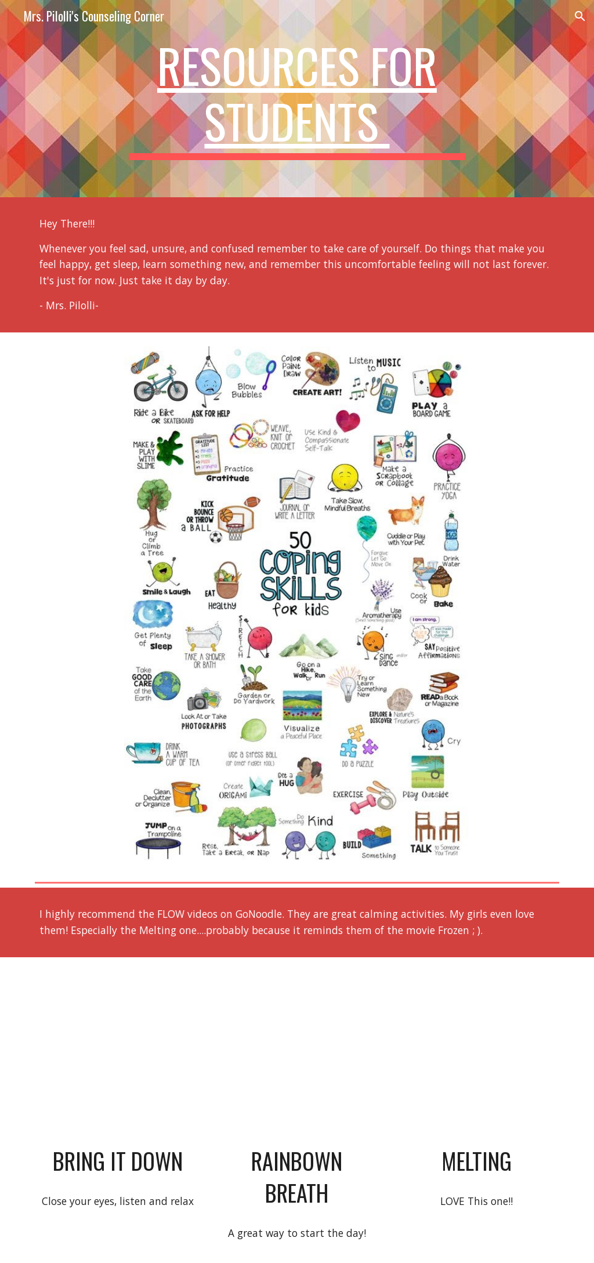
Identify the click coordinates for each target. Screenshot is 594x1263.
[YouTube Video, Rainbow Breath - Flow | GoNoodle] (297, 1054)
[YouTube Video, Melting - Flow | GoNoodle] (476, 1054)
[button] (580, 16)
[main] (296, 98)
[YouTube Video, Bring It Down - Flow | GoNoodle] (118, 1054)
